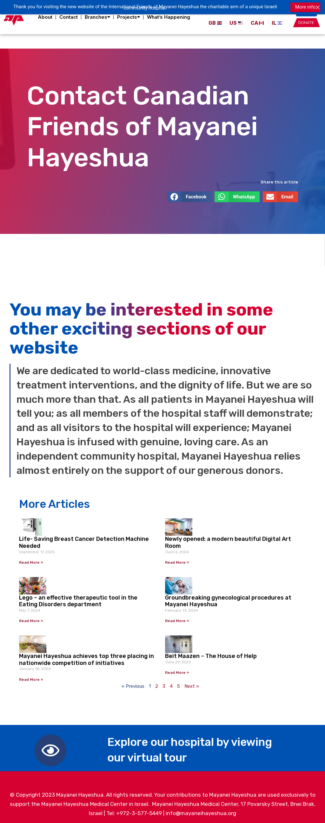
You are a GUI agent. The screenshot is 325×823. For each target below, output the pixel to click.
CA (254, 23)
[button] (189, 194)
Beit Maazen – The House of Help (211, 653)
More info (305, 7)
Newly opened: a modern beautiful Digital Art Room (228, 540)
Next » (191, 684)
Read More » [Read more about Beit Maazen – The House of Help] (177, 670)
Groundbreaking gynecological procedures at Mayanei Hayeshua (228, 599)
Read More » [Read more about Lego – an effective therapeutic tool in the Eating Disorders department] (31, 618)
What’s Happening (168, 17)
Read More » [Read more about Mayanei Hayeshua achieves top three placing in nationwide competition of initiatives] (31, 677)
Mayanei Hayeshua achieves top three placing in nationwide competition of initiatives (86, 657)
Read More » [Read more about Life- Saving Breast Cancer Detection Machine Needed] (31, 560)
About (45, 17)
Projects (128, 17)
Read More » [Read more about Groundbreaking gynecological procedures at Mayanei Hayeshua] (177, 618)
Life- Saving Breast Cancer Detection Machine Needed (84, 540)
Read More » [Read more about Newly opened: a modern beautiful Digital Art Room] (177, 560)
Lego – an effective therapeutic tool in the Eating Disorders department (78, 599)
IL (274, 23)
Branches (97, 17)
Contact (68, 17)
